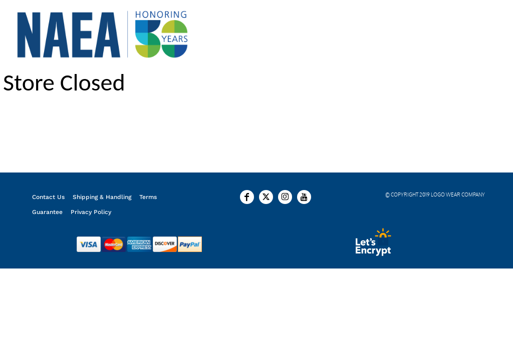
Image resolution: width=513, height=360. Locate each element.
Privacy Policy (91, 212)
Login (422, 33)
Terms (148, 197)
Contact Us (48, 197)
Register (466, 33)
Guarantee (47, 212)
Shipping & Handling (102, 197)
